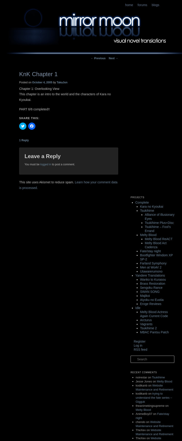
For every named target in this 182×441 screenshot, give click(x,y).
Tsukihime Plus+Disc (159, 223)
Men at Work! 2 (150, 267)
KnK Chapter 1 (38, 74)
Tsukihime (147, 210)
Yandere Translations (150, 275)
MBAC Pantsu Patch (154, 332)
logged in (45, 164)
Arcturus (146, 320)
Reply (24, 140)
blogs (155, 5)
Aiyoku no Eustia (152, 300)
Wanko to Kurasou (153, 279)
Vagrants (146, 324)
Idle (138, 308)
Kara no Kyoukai (151, 206)
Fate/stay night (150, 251)
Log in (138, 345)
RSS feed (140, 349)
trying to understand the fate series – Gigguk (154, 397)
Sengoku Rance (151, 287)
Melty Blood (148, 235)
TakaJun (62, 82)
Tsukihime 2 (148, 328)
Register (139, 341)
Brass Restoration (152, 283)
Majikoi (145, 296)
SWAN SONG (150, 291)
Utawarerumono (151, 271)
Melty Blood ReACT (159, 239)
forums (142, 5)
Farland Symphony (153, 263)
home (129, 5)
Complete (142, 202)
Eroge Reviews (150, 304)
